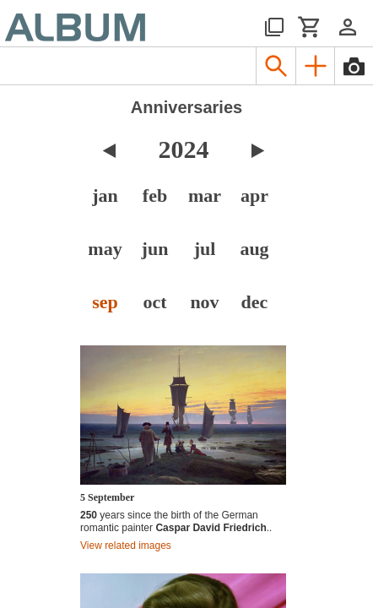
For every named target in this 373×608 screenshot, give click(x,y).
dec (254, 301)
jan (105, 195)
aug (254, 248)
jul (205, 248)
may (105, 248)
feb (155, 195)
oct (154, 301)
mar (204, 195)
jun (155, 248)
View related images (125, 545)
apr (254, 195)
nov (204, 301)
